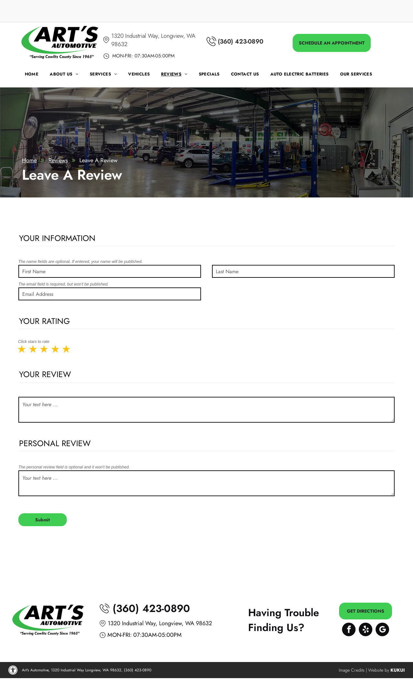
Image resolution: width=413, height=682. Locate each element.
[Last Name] (303, 271)
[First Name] (109, 271)
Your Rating (44, 321)
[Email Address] (109, 293)
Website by (378, 670)
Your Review (45, 374)
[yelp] (365, 630)
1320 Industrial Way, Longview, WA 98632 (160, 623)
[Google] (382, 630)
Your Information (57, 238)
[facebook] (349, 630)
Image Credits (352, 670)
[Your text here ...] (206, 410)
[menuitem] (37, 75)
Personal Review (55, 443)
